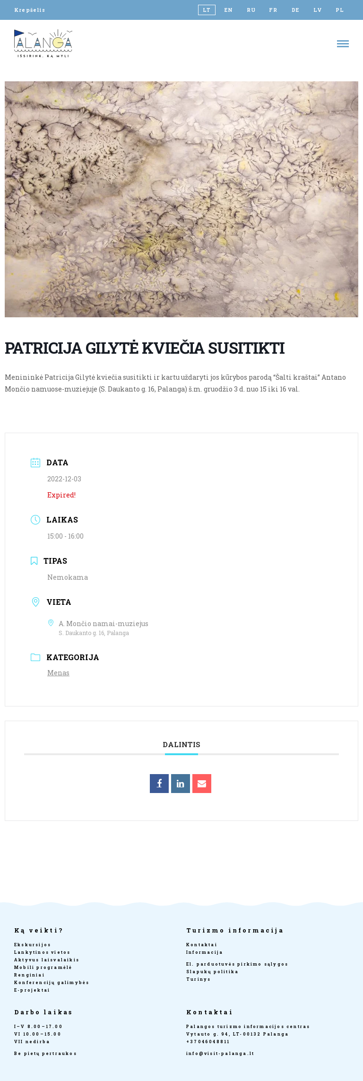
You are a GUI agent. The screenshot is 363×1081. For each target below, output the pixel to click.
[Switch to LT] (207, 10)
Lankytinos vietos (42, 952)
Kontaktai (201, 944)
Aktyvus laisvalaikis (46, 959)
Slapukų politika (212, 971)
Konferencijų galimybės (51, 982)
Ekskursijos (32, 944)
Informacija (204, 952)
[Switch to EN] (229, 10)
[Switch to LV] (318, 10)
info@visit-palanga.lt (220, 1053)
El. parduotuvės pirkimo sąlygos (237, 964)
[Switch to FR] (273, 10)
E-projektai (32, 990)
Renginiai (29, 974)
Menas (58, 672)
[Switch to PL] (340, 10)
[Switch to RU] (251, 10)
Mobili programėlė (43, 967)
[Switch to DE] (295, 10)
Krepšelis (29, 10)
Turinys (198, 979)
